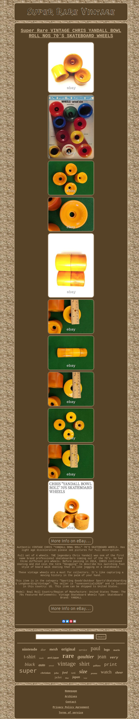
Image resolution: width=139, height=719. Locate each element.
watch (106, 671)
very (114, 658)
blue (67, 678)
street (51, 665)
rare (68, 655)
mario (116, 650)
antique (53, 658)
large (85, 678)
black (30, 664)
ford (65, 672)
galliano (97, 665)
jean (102, 656)
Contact (71, 701)
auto (42, 665)
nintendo (29, 649)
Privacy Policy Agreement (71, 707)
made (41, 658)
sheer (119, 672)
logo (107, 649)
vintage (67, 663)
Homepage (71, 691)
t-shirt (29, 656)
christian (45, 672)
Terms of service (71, 712)
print (110, 664)
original (68, 649)
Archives (71, 696)
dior (43, 649)
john (56, 673)
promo (94, 673)
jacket (58, 677)
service (83, 649)
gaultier (85, 656)
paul (95, 648)
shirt (84, 663)
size (83, 671)
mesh (53, 649)
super (28, 671)
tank (73, 673)
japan (76, 677)
